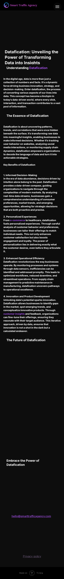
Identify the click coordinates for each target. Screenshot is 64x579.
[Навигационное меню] (57, 6)
